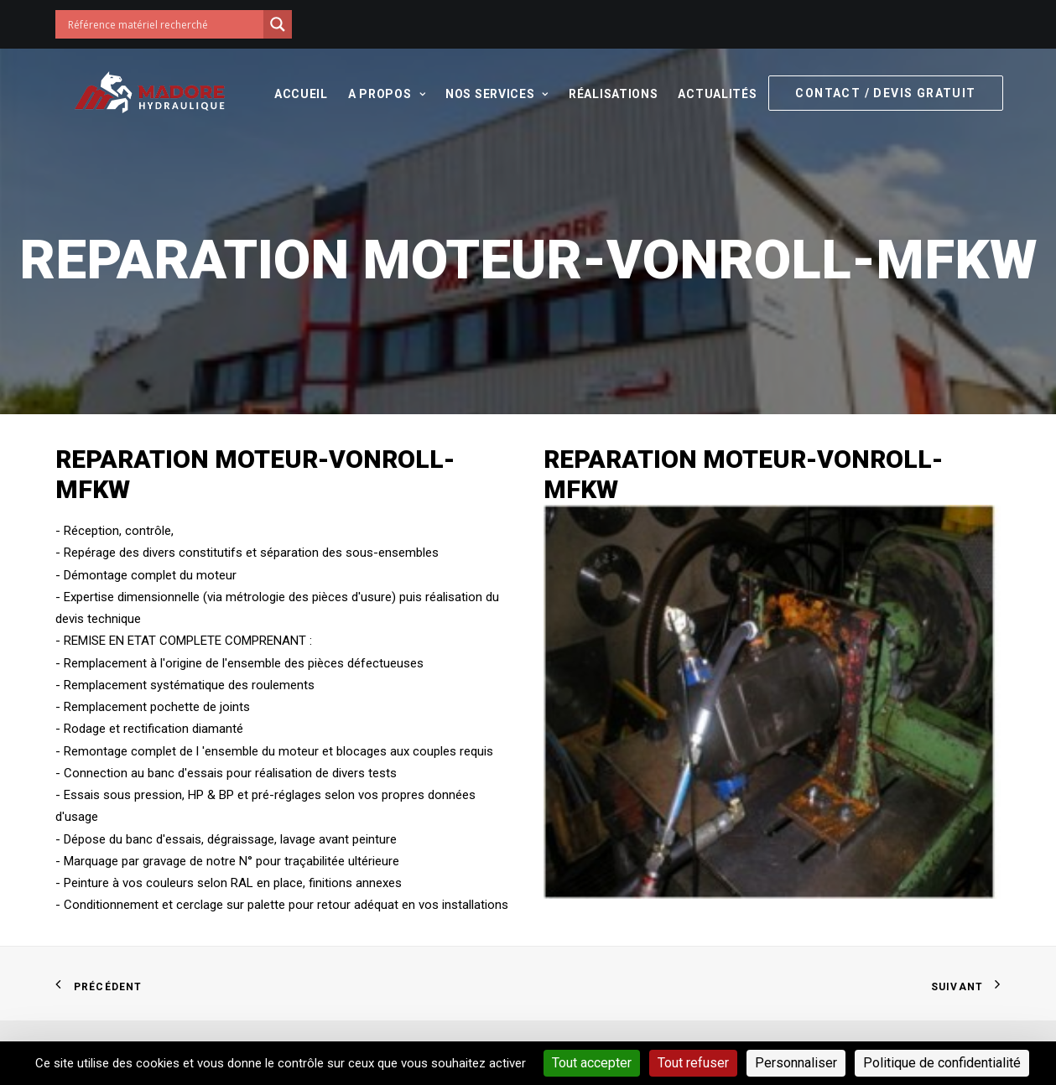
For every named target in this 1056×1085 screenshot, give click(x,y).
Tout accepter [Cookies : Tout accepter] (592, 1063)
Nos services (495, 94)
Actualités (715, 94)
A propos (385, 94)
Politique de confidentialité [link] (942, 1063)
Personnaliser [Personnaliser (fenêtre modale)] (796, 1063)
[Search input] (163, 24)
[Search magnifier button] (277, 24)
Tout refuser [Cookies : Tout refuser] (693, 1063)
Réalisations (611, 94)
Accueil (299, 94)
